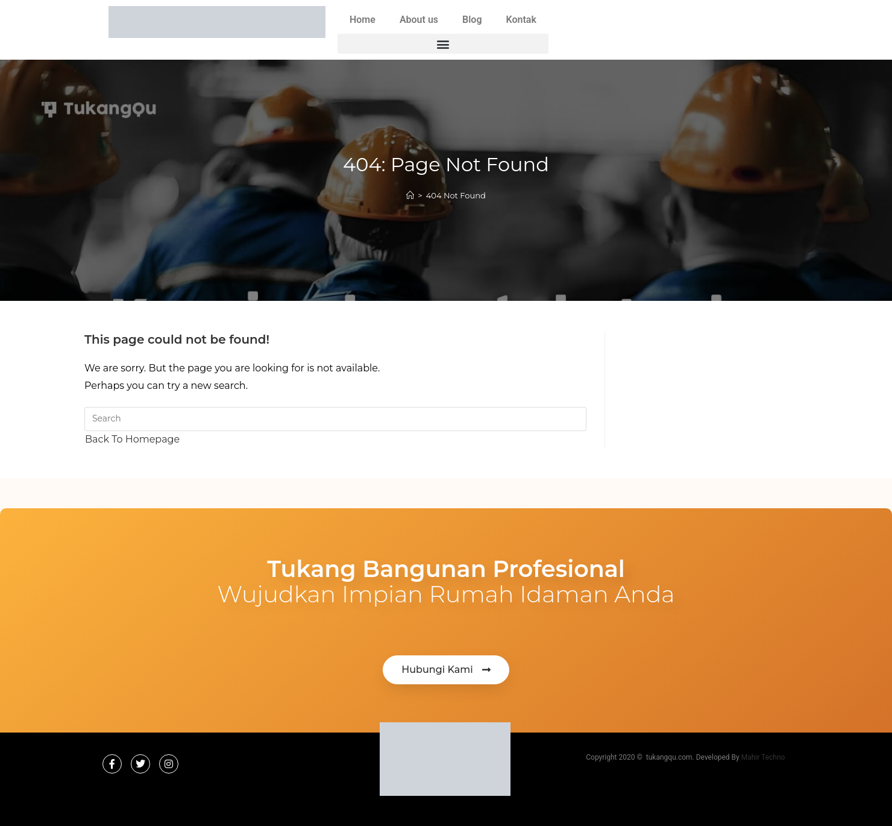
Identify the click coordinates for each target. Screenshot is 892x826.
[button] (443, 44)
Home (362, 19)
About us (419, 19)
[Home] (410, 195)
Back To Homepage (132, 439)
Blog (472, 19)
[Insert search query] (335, 419)
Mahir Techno (763, 757)
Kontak (521, 19)
